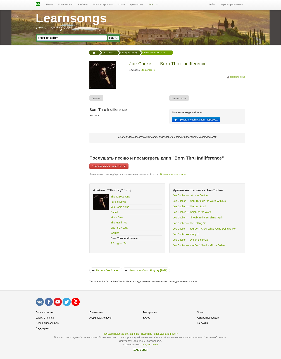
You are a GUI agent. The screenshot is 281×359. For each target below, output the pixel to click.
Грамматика (136, 4)
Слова (121, 4)
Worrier (115, 233)
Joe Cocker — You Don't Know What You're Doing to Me (204, 228)
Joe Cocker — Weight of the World (192, 212)
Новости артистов (103, 4)
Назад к (105, 270)
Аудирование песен (100, 317)
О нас (200, 312)
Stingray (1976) (148, 70)
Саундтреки (42, 328)
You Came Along (120, 207)
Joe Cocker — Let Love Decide (190, 195)
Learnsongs (71, 18)
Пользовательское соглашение (121, 333)
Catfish (114, 212)
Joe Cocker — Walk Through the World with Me (199, 200)
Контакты (202, 323)
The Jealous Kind (120, 196)
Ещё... (153, 4)
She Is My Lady (119, 227)
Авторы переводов (208, 317)
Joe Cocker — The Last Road (189, 206)
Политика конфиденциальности (159, 333)
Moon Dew (117, 217)
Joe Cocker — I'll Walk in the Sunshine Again (198, 217)
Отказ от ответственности (172, 174)
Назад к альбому (146, 270)
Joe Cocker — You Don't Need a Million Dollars (199, 245)
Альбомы (83, 4)
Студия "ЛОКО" (151, 344)
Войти (212, 4)
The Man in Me (119, 222)
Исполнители (65, 4)
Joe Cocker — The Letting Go (189, 223)
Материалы (150, 312)
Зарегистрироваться (232, 4)
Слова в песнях (45, 317)
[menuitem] (50, 4)
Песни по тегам (45, 312)
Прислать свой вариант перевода (196, 119)
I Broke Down (118, 201)
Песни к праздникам (47, 323)
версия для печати (235, 77)
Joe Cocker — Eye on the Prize (190, 239)
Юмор (146, 317)
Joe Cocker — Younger (186, 234)
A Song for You (119, 243)
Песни (49, 4)
